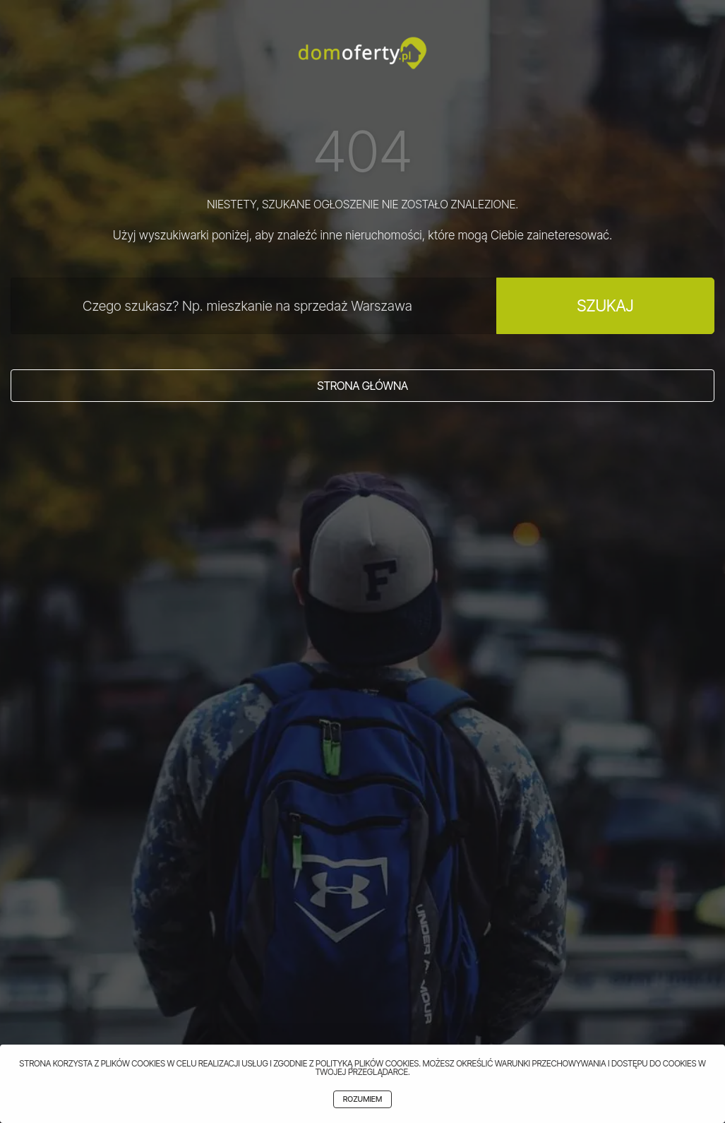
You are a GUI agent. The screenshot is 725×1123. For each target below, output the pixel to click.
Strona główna (362, 386)
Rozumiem (362, 1099)
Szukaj (605, 305)
